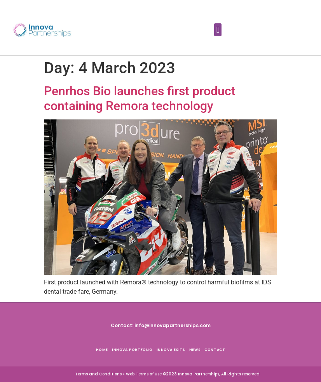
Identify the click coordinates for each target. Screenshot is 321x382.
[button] (218, 29)
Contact (214, 349)
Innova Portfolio (132, 349)
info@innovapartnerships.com (172, 325)
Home (102, 349)
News (195, 349)
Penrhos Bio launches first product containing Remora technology (140, 98)
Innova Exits (171, 349)
